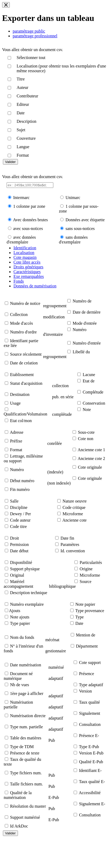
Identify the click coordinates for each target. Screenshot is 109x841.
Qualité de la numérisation (18, 795)
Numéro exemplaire (27, 604)
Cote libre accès (26, 262)
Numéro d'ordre (23, 332)
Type (79, 617)
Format (16, 449)
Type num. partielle (26, 727)
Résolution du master (28, 806)
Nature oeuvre (75, 501)
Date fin (67, 538)
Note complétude (71, 412)
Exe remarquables (28, 276)
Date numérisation (25, 665)
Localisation (23, 252)
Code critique (74, 507)
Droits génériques (28, 267)
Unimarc (72, 197)
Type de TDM (22, 746)
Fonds (18, 281)
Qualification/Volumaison (25, 414)
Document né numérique (18, 676)
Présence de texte (24, 753)
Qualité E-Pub (91, 761)
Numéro (17, 469)
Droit (14, 538)
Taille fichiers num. (26, 784)
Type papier (20, 623)
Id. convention (72, 551)
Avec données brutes (30, 220)
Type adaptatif (91, 684)
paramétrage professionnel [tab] (35, 36)
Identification (24, 248)
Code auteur (20, 520)
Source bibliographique (70, 584)
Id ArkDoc (19, 826)
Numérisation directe (28, 715)
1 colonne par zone (29, 206)
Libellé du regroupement (66, 354)
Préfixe (16, 441)
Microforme (73, 514)
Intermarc (21, 197)
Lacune (89, 374)
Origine (86, 569)
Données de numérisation (34, 286)
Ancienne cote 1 (91, 449)
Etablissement (22, 374)
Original (17, 575)
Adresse (16, 432)
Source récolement (26, 354)
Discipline (18, 507)
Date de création (24, 363)
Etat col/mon (21, 420)
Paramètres (69, 544)
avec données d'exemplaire (21, 239)
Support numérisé (25, 817)
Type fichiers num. (26, 773)
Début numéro (22, 480)
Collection (19, 314)
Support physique (25, 569)
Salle (14, 501)
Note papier (85, 604)
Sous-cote (86, 432)
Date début (19, 551)
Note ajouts (19, 617)
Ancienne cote (74, 520)
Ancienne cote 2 (91, 458)
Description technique (28, 592)
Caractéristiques (27, 271)
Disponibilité (21, 562)
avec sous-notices (28, 228)
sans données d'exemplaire (73, 239)
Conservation (94, 403)
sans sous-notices (80, 228)
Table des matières (25, 738)
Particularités (91, 562)
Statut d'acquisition (26, 383)
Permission (19, 544)
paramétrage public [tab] (29, 31)
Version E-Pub (91, 753)
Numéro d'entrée (87, 343)
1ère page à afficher (26, 693)
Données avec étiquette (85, 220)
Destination (20, 394)
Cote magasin (25, 257)
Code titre (18, 526)
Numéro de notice (25, 303)
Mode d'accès (21, 323)
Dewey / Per (20, 514)
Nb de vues (19, 684)
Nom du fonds (22, 637)
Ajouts (14, 610)
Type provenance (89, 610)
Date (79, 623)
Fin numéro (20, 489)
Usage (15, 403)
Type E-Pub (89, 746)
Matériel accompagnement (18, 584)
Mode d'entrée (85, 323)
